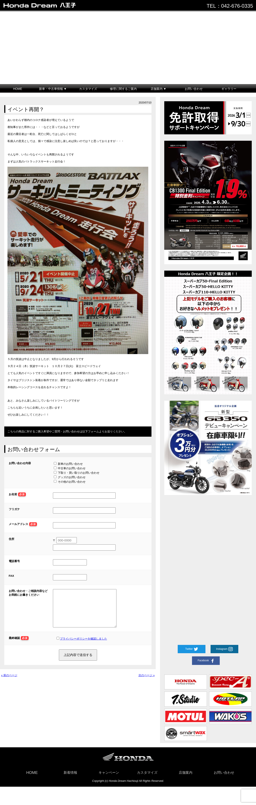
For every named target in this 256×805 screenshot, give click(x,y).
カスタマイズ (88, 88)
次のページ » (146, 681)
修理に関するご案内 (123, 88)
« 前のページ (9, 681)
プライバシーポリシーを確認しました (83, 645)
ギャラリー (228, 88)
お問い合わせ (194, 88)
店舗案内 (185, 772)
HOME (17, 88)
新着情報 (70, 772)
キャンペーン (109, 772)
